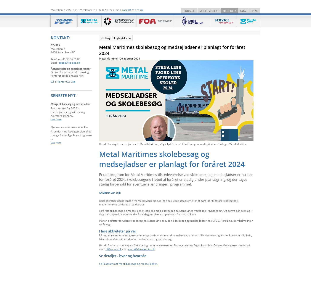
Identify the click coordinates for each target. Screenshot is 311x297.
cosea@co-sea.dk (132, 10)
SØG (243, 11)
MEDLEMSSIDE (209, 11)
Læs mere (56, 119)
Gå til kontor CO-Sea (63, 82)
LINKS (254, 11)
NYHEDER (229, 11)
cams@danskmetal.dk (141, 249)
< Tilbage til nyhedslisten (116, 38)
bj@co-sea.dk (114, 249)
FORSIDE (189, 11)
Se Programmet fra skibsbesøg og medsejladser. (128, 264)
